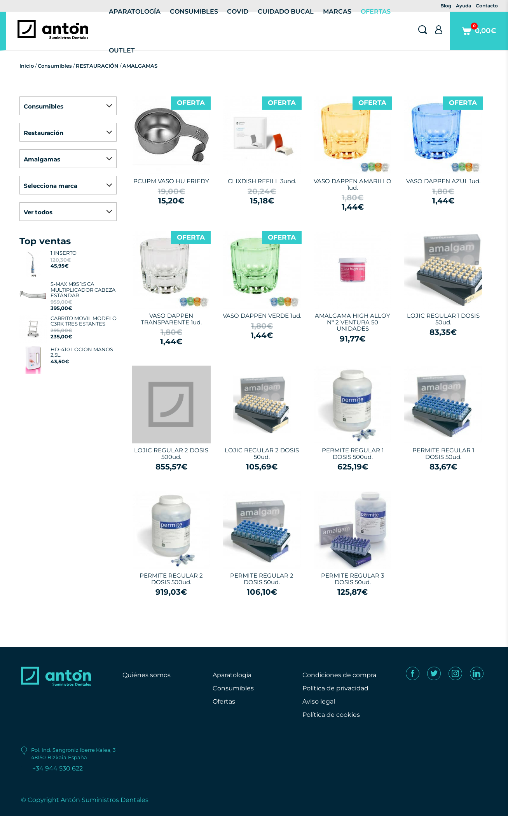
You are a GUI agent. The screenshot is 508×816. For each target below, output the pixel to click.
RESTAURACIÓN (97, 66)
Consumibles (55, 66)
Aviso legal (318, 701)
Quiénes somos (146, 675)
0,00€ (479, 36)
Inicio (26, 66)
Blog (445, 6)
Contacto (487, 6)
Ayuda (463, 6)
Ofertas (224, 701)
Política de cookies (331, 714)
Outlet (122, 50)
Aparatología (232, 675)
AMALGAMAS (139, 66)
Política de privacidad (335, 688)
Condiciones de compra (339, 675)
